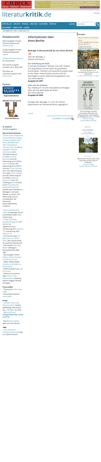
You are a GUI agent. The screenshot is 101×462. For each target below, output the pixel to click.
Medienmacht (8, 45)
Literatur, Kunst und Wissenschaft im (12, 305)
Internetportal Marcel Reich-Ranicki (11, 186)
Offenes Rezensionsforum (13, 58)
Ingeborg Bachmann (10, 179)
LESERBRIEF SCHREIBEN (63, 118)
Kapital (5, 54)
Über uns (17, 27)
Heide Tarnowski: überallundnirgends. (10, 220)
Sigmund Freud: (13, 314)
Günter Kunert (8, 135)
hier (49, 102)
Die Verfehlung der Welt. (39, 63)
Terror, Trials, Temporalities (10, 277)
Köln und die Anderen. (38, 85)
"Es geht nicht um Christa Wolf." (11, 238)
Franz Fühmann (16, 168)
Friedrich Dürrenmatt (10, 150)
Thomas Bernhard (9, 157)
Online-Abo (7, 76)
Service (52, 24)
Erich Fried (7, 163)
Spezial (25, 24)
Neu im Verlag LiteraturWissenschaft (88, 119)
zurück (30, 113)
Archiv (17, 24)
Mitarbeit (6, 27)
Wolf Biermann (13, 142)
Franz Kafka (7, 296)
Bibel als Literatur (13, 321)
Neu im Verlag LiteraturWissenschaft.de (88, 165)
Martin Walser (10, 140)
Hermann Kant (8, 147)
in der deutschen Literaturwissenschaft (11, 331)
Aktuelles (7, 24)
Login (26, 27)
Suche (72, 24)
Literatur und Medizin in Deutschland (12, 265)
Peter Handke (16, 173)
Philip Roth (19, 135)
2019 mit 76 (7, 233)
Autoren (43, 24)
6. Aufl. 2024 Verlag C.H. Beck (88, 76)
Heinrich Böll (7, 138)
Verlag (97, 13)
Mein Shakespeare (10, 145)
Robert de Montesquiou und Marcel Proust (12, 258)
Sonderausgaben (10, 129)
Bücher (34, 24)
